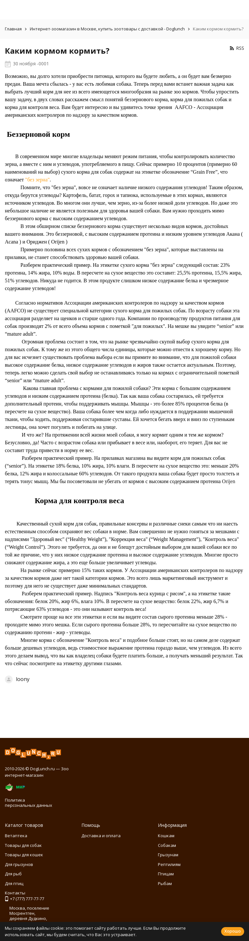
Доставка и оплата (101, 835)
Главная (13, 29)
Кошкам (166, 835)
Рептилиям (169, 864)
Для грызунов (19, 864)
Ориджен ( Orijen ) (47, 241)
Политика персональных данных (28, 802)
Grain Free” (205, 172)
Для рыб (13, 874)
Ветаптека (16, 835)
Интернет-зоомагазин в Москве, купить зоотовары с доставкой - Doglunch (107, 29)
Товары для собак (23, 845)
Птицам (166, 874)
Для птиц (14, 883)
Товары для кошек (24, 855)
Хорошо (232, 931)
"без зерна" (37, 179)
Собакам (167, 845)
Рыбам (165, 883)
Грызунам (168, 855)
